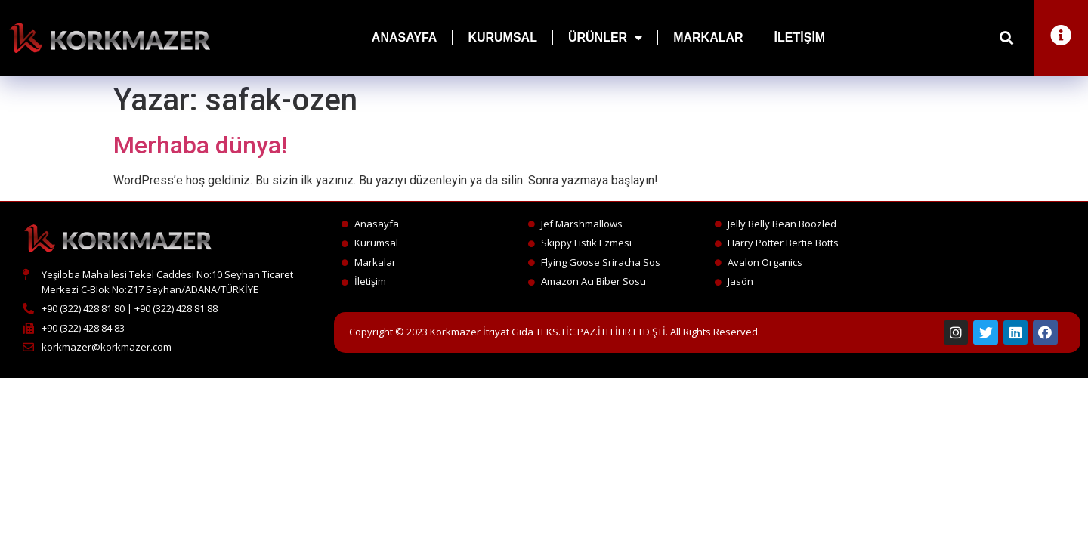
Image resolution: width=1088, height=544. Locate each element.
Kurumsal (502, 37)
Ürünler (605, 37)
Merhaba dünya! (200, 145)
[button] (1006, 38)
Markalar (708, 37)
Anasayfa (404, 37)
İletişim (800, 37)
